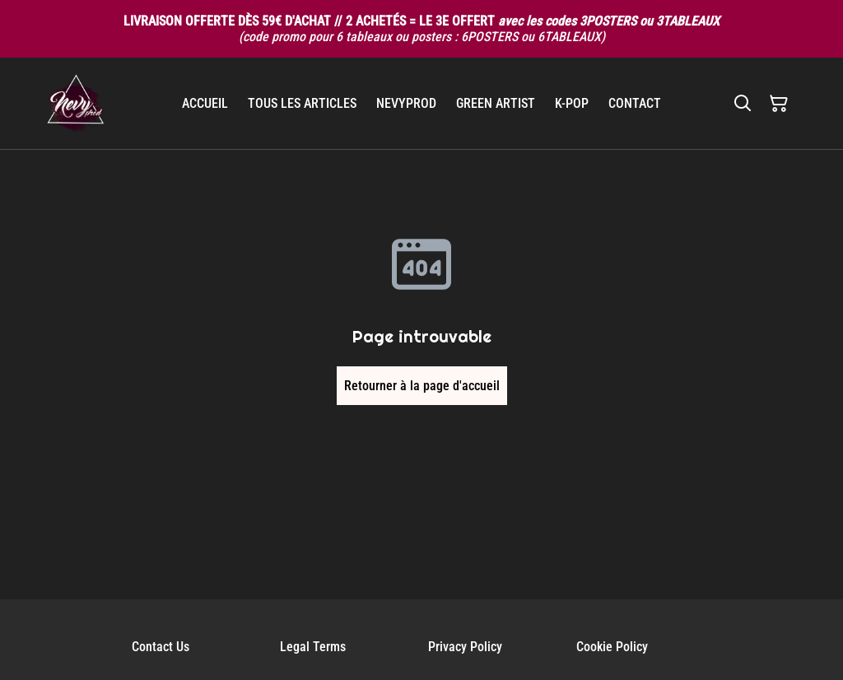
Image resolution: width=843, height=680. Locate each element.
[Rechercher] (742, 104)
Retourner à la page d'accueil (422, 386)
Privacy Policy (465, 646)
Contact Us (160, 646)
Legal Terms (313, 646)
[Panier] (779, 104)
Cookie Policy (612, 646)
